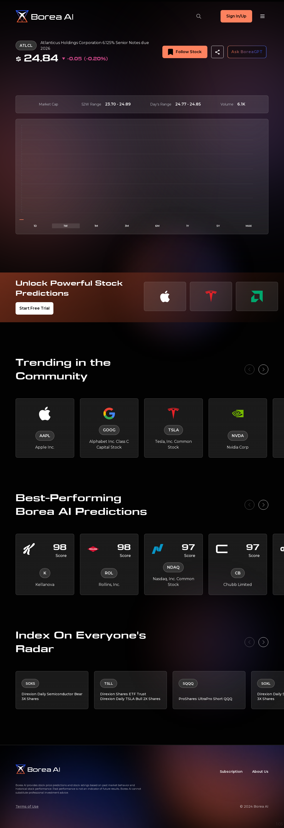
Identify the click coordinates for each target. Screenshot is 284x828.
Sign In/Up (236, 16)
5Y (218, 226)
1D (35, 226)
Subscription (231, 771)
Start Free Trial (34, 308)
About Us (260, 771)
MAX (249, 226)
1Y (187, 226)
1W (66, 226)
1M (96, 226)
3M (127, 226)
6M (157, 226)
